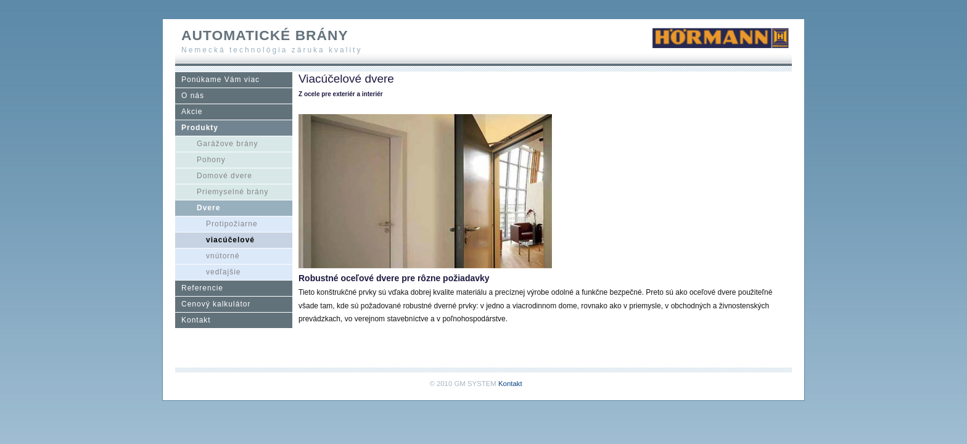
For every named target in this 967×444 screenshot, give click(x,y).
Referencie (202, 288)
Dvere (208, 208)
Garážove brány (227, 143)
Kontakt (196, 320)
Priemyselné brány (232, 191)
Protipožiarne (232, 224)
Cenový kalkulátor (215, 304)
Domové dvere (224, 175)
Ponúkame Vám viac (220, 79)
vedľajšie (223, 272)
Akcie (191, 111)
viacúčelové (230, 240)
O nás (192, 95)
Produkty (199, 127)
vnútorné (223, 256)
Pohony (211, 159)
